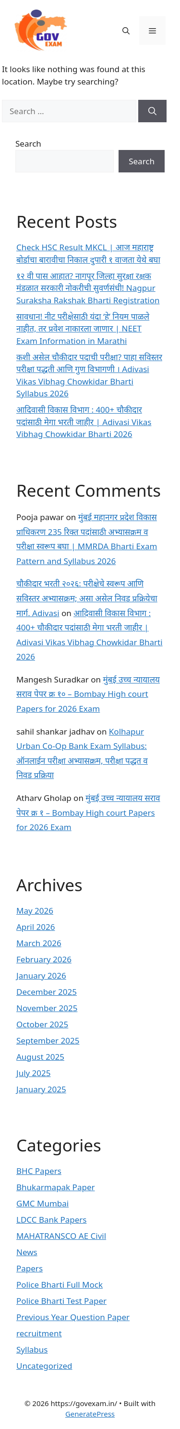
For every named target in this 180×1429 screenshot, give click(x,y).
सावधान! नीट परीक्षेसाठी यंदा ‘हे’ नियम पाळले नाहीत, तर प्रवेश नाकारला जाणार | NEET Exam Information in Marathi (82, 328)
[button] (126, 30)
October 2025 (42, 1024)
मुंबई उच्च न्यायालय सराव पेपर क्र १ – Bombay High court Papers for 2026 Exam (88, 812)
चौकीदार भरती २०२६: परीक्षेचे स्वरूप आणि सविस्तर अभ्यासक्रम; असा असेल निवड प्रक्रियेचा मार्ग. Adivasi (86, 598)
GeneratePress (90, 1413)
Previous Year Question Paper (73, 1317)
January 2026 (41, 975)
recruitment (39, 1333)
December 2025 (46, 991)
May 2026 (34, 910)
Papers (29, 1268)
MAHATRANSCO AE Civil (61, 1235)
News (26, 1252)
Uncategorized (44, 1365)
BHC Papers (38, 1170)
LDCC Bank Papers (51, 1219)
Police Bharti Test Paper (61, 1300)
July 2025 (33, 1072)
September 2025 (47, 1040)
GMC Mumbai (42, 1203)
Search (28, 143)
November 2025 (46, 1007)
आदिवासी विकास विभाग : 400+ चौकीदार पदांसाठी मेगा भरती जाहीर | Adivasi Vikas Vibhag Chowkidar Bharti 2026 (83, 421)
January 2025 (41, 1089)
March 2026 (38, 943)
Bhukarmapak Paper (55, 1187)
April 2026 (35, 926)
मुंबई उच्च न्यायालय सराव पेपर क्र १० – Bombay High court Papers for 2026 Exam (88, 694)
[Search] (152, 111)
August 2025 (40, 1056)
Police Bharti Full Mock (59, 1284)
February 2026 (44, 959)
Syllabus (32, 1349)
